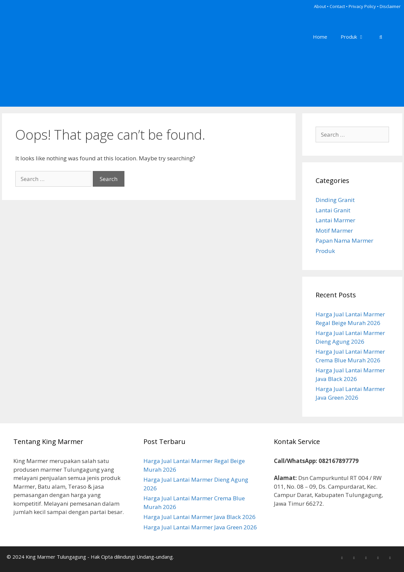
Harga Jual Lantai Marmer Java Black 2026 (199, 517)
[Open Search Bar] (381, 37)
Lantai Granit (333, 210)
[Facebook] (342, 558)
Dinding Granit (335, 200)
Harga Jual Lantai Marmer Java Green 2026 (200, 527)
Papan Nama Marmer (344, 240)
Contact (337, 6)
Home (320, 36)
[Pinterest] (366, 558)
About (320, 6)
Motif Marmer (334, 230)
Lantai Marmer (335, 220)
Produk (356, 37)
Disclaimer (390, 6)
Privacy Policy (362, 6)
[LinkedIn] (378, 558)
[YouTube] (390, 558)
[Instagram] (354, 558)
